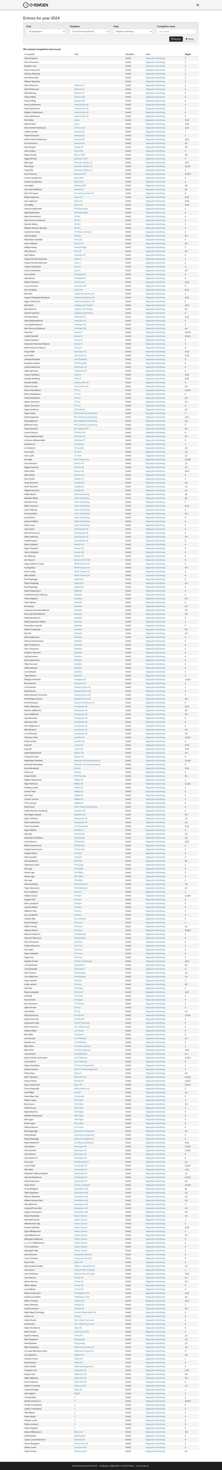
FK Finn (77, 216)
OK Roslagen (80, 973)
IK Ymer (77, 452)
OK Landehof (80, 919)
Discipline (75, 26)
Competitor (29, 54)
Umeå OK (78, 1335)
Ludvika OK (79, 737)
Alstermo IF (79, 85)
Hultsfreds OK (80, 367)
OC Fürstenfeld (81, 826)
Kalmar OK (79, 544)
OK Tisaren (79, 1003)
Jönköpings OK (81, 529)
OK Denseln (79, 834)
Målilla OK (78, 780)
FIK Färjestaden (81, 209)
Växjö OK (78, 1389)
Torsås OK (78, 1277)
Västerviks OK (80, 1370)
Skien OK (78, 1085)
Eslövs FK (78, 197)
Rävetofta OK (80, 1077)
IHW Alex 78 (79, 436)
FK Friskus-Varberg (82, 232)
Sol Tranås (79, 1127)
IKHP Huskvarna (81, 459)
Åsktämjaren (80, 1436)
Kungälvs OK (80, 679)
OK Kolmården (81, 884)
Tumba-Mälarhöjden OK (85, 1312)
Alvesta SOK (79, 97)
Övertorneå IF (80, 1447)
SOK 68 (77, 1092)
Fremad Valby (80, 247)
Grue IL (77, 270)
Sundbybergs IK (81, 1162)
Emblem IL (79, 189)
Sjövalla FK (79, 1081)
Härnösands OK (81, 382)
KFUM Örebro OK (82, 564)
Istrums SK (79, 463)
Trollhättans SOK (81, 1293)
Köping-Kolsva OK (82, 687)
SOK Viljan (79, 1100)
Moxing (77, 772)
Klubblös (78, 591)
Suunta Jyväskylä (82, 1185)
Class (116, 26)
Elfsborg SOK (80, 185)
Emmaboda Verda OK (84, 193)
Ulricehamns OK (81, 1332)
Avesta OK (78, 147)
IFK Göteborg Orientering (85, 413)
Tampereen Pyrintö (83, 1254)
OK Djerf (78, 853)
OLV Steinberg (80, 1054)
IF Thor (77, 390)
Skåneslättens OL (82, 1088)
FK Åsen (77, 236)
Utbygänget (79, 1339)
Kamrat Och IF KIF (82, 560)
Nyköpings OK (80, 818)
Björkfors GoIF (80, 159)
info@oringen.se (142, 1466)
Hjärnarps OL (80, 351)
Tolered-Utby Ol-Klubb (84, 1270)
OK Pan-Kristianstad (83, 961)
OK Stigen (78, 1000)
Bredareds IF (80, 174)
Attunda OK (79, 128)
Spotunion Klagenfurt (84, 1139)
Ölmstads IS (79, 1439)
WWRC (77, 1393)
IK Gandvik (79, 444)
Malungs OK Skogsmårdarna (87, 760)
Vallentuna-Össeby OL (84, 1347)
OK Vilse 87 (79, 1015)
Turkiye (77, 1316)
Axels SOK (78, 151)
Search (176, 39)
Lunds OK (78, 745)
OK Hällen (78, 869)
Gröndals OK (80, 274)
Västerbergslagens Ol (83, 1366)
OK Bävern (79, 830)
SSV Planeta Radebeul (84, 1142)
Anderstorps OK (81, 104)
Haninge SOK (80, 328)
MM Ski (77, 768)
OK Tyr (77, 1007)
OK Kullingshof (81, 888)
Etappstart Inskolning (155, 58)
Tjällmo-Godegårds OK (84, 1266)
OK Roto (78, 980)
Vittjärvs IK (79, 1355)
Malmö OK (79, 753)
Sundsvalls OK (80, 1166)
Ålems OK (78, 1432)
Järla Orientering (82, 494)
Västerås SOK (80, 1386)
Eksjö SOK (78, 178)
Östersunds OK (81, 1443)
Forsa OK (78, 239)
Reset (189, 39)
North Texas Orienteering (85, 807)
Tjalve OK (78, 1262)
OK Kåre (78, 892)
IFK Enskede (79, 409)
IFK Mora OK (79, 432)
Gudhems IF (79, 282)
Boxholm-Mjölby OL (83, 162)
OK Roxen (78, 988)
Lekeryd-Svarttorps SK (84, 702)
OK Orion (78, 942)
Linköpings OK (81, 706)
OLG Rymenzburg (82, 1046)
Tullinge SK (79, 1301)
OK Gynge (78, 865)
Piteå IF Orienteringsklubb (86, 1069)
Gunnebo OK (80, 286)
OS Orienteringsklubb (84, 1065)
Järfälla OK (79, 479)
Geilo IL (77, 259)
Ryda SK (78, 1073)
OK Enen (78, 861)
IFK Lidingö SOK (81, 429)
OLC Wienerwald (82, 1027)
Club (28, 26)
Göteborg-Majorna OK (84, 294)
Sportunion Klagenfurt (84, 1131)
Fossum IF (78, 243)
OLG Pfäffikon (80, 1038)
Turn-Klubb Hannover (84, 1320)
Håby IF (77, 375)
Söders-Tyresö (80, 1216)
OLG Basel (78, 1031)
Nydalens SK (80, 811)
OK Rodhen (79, 965)
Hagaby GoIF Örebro (83, 305)
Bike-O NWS (79, 155)
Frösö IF (77, 251)
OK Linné (78, 922)
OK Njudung (80, 934)
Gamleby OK (80, 255)
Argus (77, 120)
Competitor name (166, 26)
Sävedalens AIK (81, 1189)
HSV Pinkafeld (80, 359)
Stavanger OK (80, 1146)
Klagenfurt (79, 579)
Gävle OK (78, 290)
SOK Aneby (79, 1096)
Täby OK (78, 1328)
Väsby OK (78, 1359)
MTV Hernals (80, 776)
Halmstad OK (80, 317)
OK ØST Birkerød (82, 1023)
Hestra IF (78, 332)
